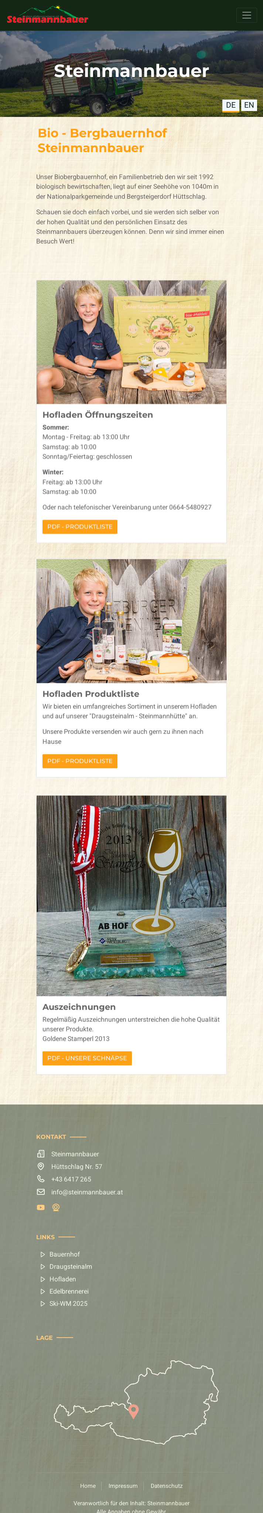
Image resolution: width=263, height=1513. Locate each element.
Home (88, 1486)
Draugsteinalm (70, 1266)
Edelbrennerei (69, 1291)
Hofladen (62, 1279)
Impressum (123, 1486)
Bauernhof (64, 1254)
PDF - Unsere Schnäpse (87, 1094)
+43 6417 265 (71, 1179)
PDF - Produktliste (80, 574)
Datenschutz (167, 1486)
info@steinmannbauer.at (87, 1192)
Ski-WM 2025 (68, 1303)
